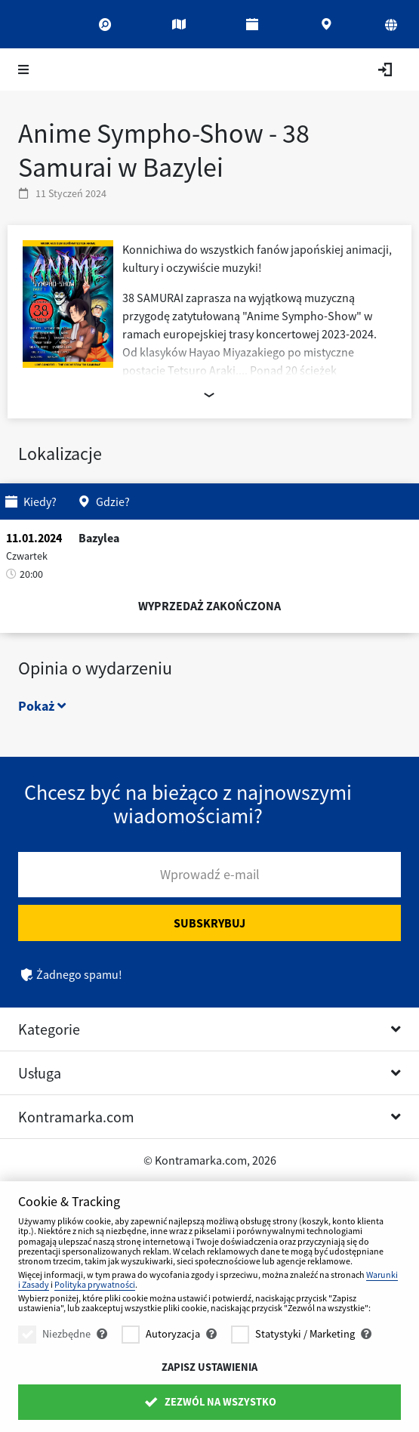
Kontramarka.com (76, 1116)
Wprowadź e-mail (210, 874)
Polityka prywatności (94, 1284)
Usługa (39, 1072)
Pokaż (42, 705)
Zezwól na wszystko (209, 1402)
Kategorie (49, 1029)
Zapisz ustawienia (209, 1367)
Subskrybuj (209, 922)
